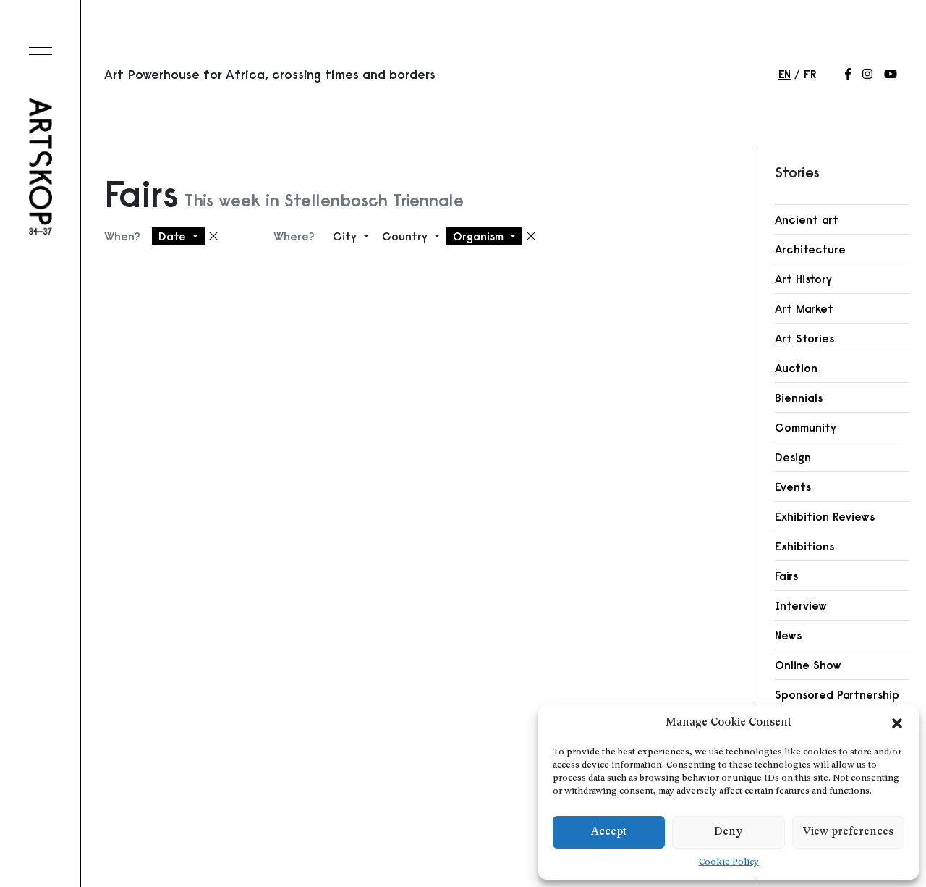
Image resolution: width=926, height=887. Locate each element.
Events (793, 486)
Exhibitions (804, 546)
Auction (796, 368)
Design (793, 457)
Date (174, 236)
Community (805, 427)
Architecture (810, 249)
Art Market (804, 308)
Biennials (799, 397)
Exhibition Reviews (825, 516)
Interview (801, 605)
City (346, 236)
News (788, 635)
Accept (608, 832)
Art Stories (804, 338)
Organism (480, 236)
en (784, 74)
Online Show (808, 664)
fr (810, 74)
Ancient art (806, 219)
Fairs (786, 575)
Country (406, 236)
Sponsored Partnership (837, 694)
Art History (803, 279)
